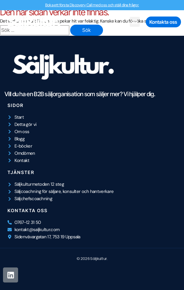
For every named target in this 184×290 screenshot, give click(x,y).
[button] (135, 22)
